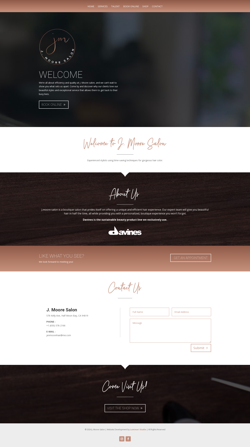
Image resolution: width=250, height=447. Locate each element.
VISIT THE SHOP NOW (123, 408)
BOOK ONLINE (131, 6)
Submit (198, 348)
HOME (91, 6)
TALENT (115, 6)
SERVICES (103, 6)
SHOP (145, 6)
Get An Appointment (191, 258)
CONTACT (157, 6)
